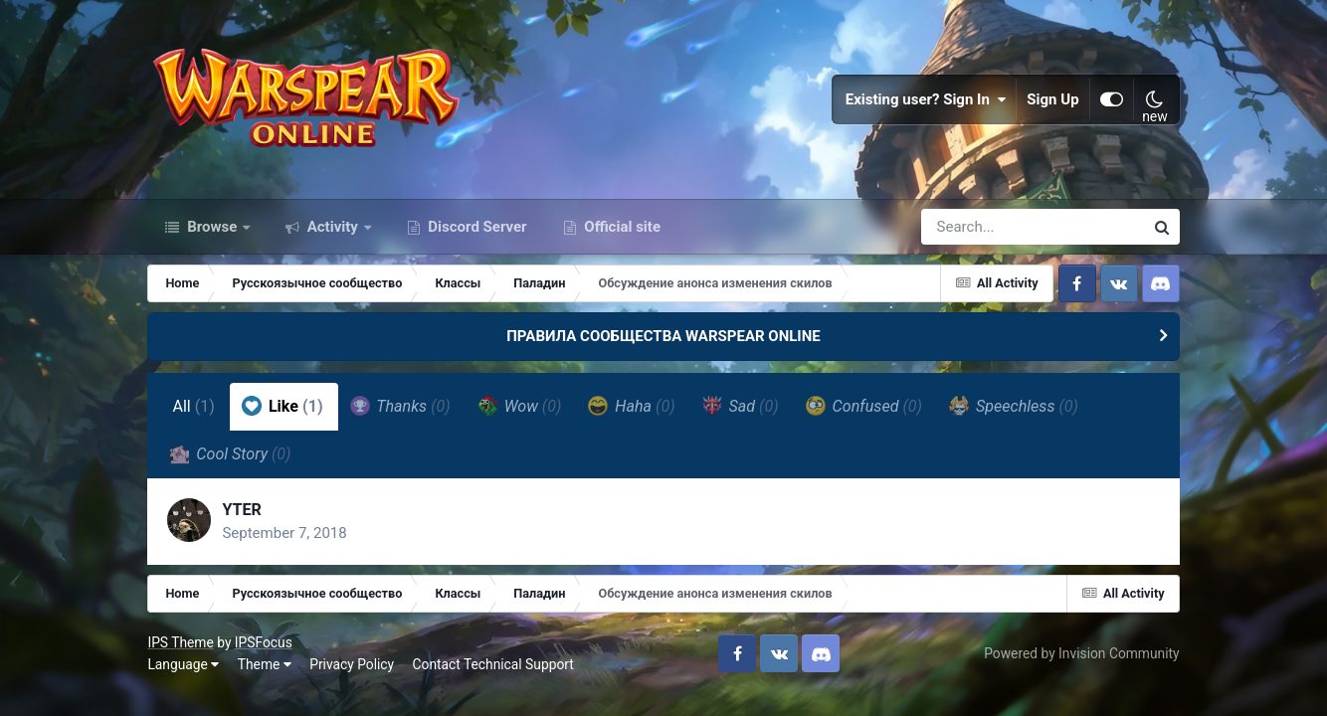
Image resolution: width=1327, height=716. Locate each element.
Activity (332, 227)
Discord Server (476, 227)
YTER (241, 509)
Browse (212, 227)
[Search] (976, 227)
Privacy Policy (351, 664)
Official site (621, 227)
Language (183, 664)
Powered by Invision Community (1081, 653)
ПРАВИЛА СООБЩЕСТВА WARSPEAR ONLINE (663, 336)
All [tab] (193, 406)
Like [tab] (282, 406)
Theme (264, 664)
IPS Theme (180, 642)
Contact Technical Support (493, 664)
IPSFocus (263, 642)
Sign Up (1052, 99)
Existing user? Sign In (926, 99)
